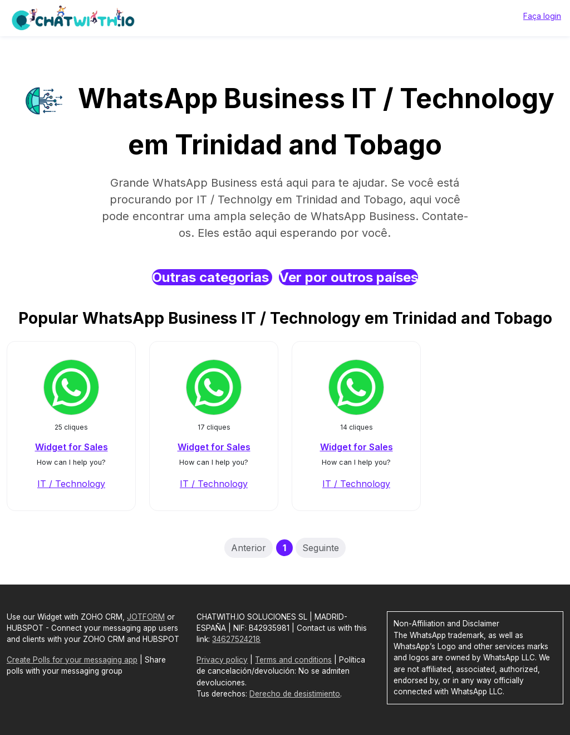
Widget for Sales (71, 446)
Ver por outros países (348, 277)
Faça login (542, 16)
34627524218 (236, 639)
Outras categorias (212, 277)
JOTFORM (146, 616)
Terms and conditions (293, 659)
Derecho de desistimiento (294, 693)
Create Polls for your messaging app (72, 659)
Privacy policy (222, 659)
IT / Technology (71, 483)
